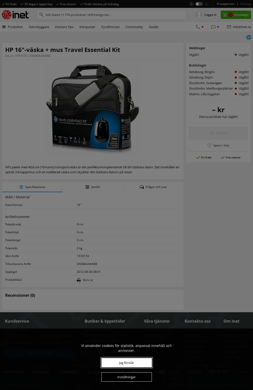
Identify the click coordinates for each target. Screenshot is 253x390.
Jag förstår (126, 362)
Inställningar (126, 377)
